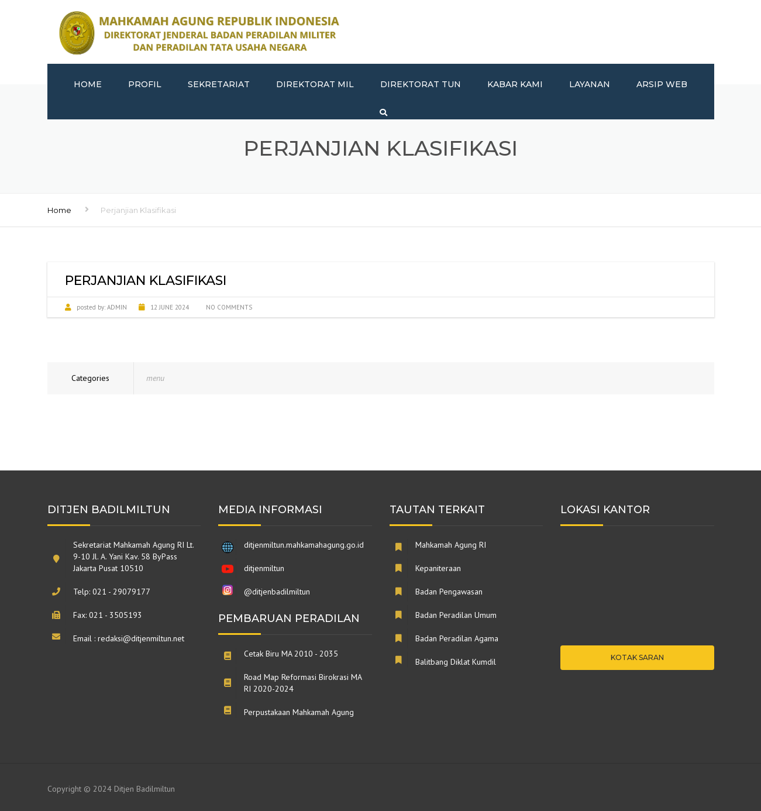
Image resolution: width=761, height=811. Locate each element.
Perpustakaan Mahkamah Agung (299, 712)
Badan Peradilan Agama (456, 638)
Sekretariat (219, 84)
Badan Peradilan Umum (456, 615)
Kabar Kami (515, 84)
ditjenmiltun (264, 568)
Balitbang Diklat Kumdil (455, 662)
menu (155, 378)
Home (88, 84)
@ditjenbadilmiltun (277, 591)
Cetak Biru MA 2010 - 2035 (291, 653)
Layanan (589, 84)
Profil (144, 84)
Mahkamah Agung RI (450, 544)
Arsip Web (661, 84)
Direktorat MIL (315, 84)
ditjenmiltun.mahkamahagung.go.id (304, 544)
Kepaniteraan (438, 568)
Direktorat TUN (420, 84)
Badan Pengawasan (449, 591)
